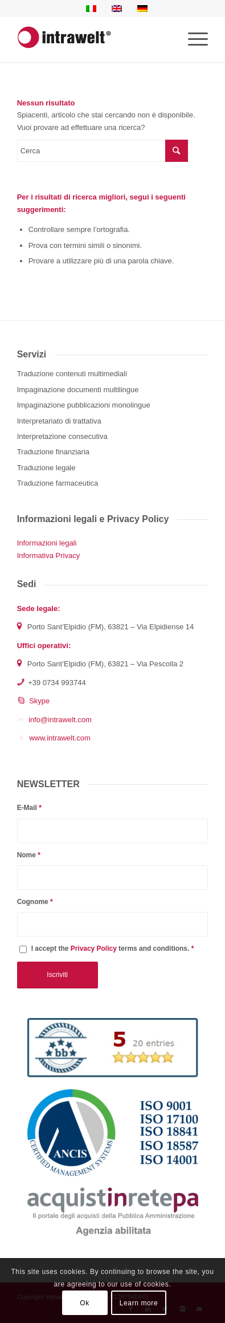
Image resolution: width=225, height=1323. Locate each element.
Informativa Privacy (48, 555)
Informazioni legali (47, 543)
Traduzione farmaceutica (58, 483)
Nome (28, 855)
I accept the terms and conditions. (112, 948)
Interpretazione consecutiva (62, 436)
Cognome (35, 902)
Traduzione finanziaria (53, 451)
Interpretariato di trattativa (59, 421)
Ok (84, 1303)
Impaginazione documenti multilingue (78, 389)
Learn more (139, 1303)
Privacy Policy (94, 948)
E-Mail (29, 808)
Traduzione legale (46, 467)
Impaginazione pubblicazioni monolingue (83, 405)
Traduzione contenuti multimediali (72, 373)
